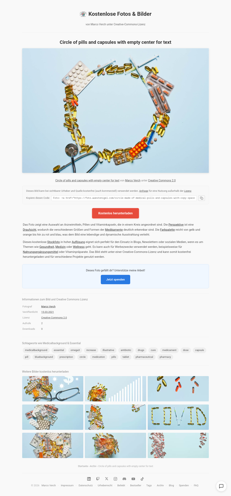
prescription (66, 357)
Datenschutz (86, 486)
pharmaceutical (144, 357)
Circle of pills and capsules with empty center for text (87, 180)
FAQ (196, 486)
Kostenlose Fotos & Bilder (116, 14)
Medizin (60, 247)
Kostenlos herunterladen (115, 214)
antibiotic (126, 350)
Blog (171, 486)
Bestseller (135, 486)
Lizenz (187, 190)
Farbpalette (167, 230)
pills (114, 357)
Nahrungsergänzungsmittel (40, 252)
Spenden (184, 486)
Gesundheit (46, 247)
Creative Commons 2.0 (162, 180)
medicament (169, 350)
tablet (126, 357)
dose (185, 350)
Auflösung (78, 242)
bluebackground (44, 357)
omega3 (75, 350)
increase (91, 350)
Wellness (79, 247)
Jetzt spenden (115, 280)
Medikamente (114, 230)
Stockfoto (53, 242)
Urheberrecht (105, 486)
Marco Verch (133, 180)
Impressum (67, 486)
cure (153, 350)
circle (83, 357)
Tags (149, 486)
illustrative (108, 350)
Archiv (93, 466)
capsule (199, 350)
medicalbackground (36, 350)
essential (59, 350)
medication (98, 357)
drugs (141, 350)
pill (26, 357)
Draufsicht (29, 230)
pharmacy (165, 357)
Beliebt (121, 486)
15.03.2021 (47, 312)
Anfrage (143, 190)
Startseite (83, 466)
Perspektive (176, 225)
